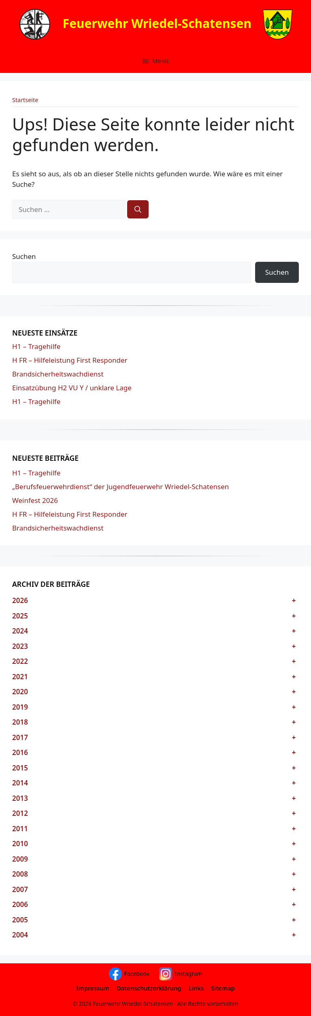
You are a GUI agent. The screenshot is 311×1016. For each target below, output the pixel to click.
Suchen (24, 256)
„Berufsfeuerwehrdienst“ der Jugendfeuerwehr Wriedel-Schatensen (120, 486)
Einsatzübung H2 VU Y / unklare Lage (72, 387)
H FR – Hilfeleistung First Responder (70, 360)
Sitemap (223, 988)
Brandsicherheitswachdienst (58, 374)
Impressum (92, 988)
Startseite (25, 100)
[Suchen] (138, 209)
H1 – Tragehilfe (36, 346)
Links (196, 988)
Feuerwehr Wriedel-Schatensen (157, 23)
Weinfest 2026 (35, 500)
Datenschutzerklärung (149, 988)
